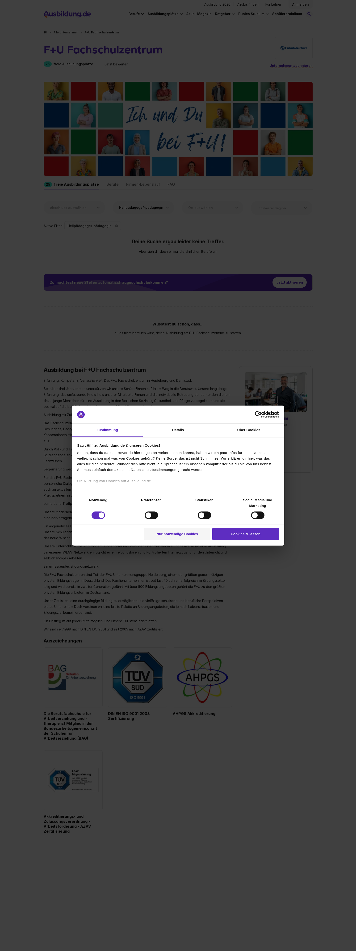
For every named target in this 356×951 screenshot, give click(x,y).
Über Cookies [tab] (248, 430)
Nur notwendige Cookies (177, 534)
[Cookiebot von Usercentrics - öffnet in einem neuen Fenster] (258, 414)
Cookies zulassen (245, 534)
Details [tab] (178, 430)
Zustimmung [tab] (107, 430)
